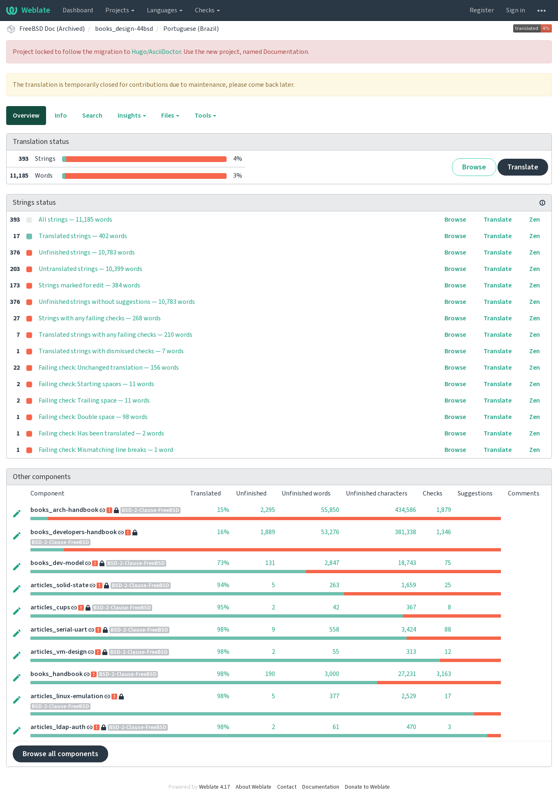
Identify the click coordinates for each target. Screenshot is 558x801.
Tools (205, 115)
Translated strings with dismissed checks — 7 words (111, 351)
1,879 (443, 509)
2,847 (331, 562)
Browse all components (60, 754)
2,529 (408, 696)
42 (336, 607)
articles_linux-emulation (66, 696)
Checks (207, 10)
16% (223, 532)
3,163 (443, 673)
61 (336, 727)
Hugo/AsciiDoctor (156, 51)
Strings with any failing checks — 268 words (100, 318)
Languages (165, 10)
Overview (26, 115)
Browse (474, 167)
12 (448, 651)
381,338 (405, 532)
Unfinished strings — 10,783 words (87, 252)
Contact (286, 787)
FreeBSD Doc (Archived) (52, 28)
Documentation (320, 787)
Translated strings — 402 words (83, 236)
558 (334, 629)
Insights (132, 115)
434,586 (405, 509)
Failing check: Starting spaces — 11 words (96, 384)
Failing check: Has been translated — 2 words (101, 433)
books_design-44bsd (124, 28)
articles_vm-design (58, 651)
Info (61, 115)
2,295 (267, 509)
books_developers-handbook (73, 532)
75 (448, 562)
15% (223, 509)
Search (92, 115)
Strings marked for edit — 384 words (89, 285)
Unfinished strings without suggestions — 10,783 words (117, 301)
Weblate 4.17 (214, 787)
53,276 (330, 532)
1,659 (408, 585)
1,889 (267, 532)
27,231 (407, 673)
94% (223, 585)
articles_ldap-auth (58, 727)
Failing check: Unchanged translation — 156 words (109, 367)
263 (334, 585)
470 (411, 727)
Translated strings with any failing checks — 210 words (115, 334)
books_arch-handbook (64, 509)
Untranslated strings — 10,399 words (90, 268)
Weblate (28, 10)
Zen (534, 219)
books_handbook (56, 673)
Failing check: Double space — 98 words (93, 416)
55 (336, 651)
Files (170, 115)
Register (482, 10)
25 (448, 585)
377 (334, 696)
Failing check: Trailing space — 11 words (94, 400)
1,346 (443, 532)
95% (223, 607)
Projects (119, 10)
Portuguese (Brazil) (191, 28)
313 (411, 651)
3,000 (331, 673)
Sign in (515, 10)
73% (223, 562)
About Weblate (253, 787)
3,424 (408, 629)
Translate (522, 167)
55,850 (330, 509)
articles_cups (50, 607)
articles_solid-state (59, 585)
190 (270, 673)
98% (223, 629)
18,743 (407, 562)
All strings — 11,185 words (75, 219)
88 (448, 629)
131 (270, 562)
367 (411, 607)
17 (448, 696)
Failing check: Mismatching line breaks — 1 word (106, 449)
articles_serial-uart (58, 629)
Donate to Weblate (367, 787)
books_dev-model (57, 562)
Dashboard (78, 10)
